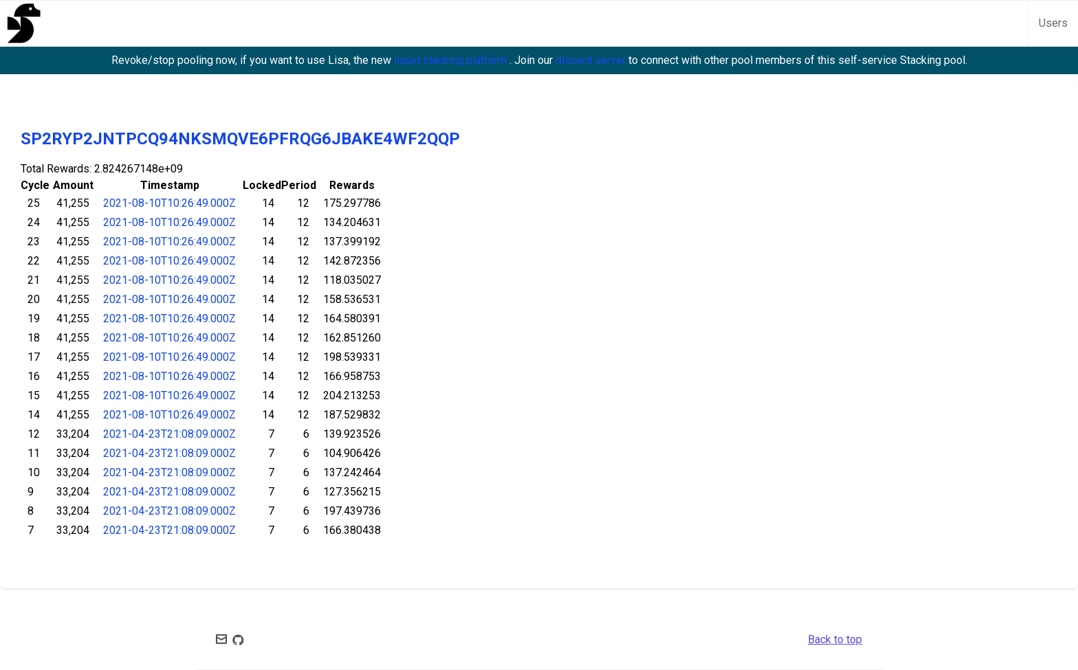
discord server (592, 60)
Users (1053, 23)
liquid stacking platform (451, 60)
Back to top (835, 639)
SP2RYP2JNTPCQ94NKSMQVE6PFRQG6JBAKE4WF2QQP (240, 138)
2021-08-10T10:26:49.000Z (169, 203)
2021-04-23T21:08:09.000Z (169, 433)
